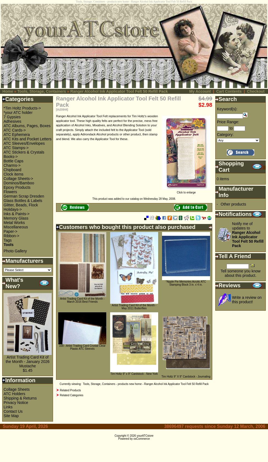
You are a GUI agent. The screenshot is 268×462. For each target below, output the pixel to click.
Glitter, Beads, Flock (21, 205)
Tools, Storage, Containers (41, 91)
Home (7, 91)
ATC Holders (14, 394)
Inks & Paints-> (17, 214)
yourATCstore (145, 435)
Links (8, 407)
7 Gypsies (12, 117)
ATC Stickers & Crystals (24, 152)
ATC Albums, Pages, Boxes (27, 126)
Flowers (10, 192)
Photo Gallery (15, 251)
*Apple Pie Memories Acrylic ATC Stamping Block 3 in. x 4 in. (186, 283)
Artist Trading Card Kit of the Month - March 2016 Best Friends (82, 300)
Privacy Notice (16, 402)
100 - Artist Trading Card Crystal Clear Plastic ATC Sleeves (82, 347)
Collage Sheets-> (18, 178)
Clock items (13, 174)
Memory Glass (16, 218)
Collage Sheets (17, 389)
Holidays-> (13, 209)
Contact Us (13, 411)
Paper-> (10, 231)
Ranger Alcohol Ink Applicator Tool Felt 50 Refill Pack (119, 91)
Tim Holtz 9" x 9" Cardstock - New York (134, 373)
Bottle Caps (13, 161)
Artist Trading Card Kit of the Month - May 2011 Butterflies (134, 307)
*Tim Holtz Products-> (22, 108)
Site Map (11, 416)
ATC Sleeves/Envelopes (24, 143)
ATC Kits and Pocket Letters (28, 139)
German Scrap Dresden (24, 196)
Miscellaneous (16, 227)
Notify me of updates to (248, 235)
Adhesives (12, 121)
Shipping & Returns (20, 398)
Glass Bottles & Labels (23, 200)
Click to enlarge (186, 191)
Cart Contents (229, 91)
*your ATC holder (18, 112)
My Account (200, 91)
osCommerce (141, 438)
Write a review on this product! (247, 299)
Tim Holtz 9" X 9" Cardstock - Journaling (185, 376)
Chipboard (12, 170)
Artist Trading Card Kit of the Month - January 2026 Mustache (28, 361)
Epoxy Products (17, 187)
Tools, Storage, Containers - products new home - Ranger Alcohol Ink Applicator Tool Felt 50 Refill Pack (146, 384)
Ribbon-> (11, 236)
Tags (8, 240)
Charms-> (12, 165)
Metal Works (14, 222)
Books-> (11, 156)
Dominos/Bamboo (19, 183)
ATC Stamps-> (16, 148)
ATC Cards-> (15, 130)
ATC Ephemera (17, 134)
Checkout (256, 91)
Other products (233, 204)
